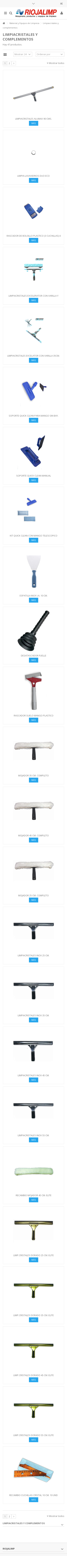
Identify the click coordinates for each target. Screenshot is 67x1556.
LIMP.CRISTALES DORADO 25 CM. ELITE (33, 1255)
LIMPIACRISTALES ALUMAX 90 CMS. (33, 118)
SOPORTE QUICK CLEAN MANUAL (33, 475)
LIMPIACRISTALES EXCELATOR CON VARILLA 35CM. (33, 355)
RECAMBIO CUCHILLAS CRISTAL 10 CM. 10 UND (33, 1495)
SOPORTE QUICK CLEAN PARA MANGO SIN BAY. (33, 415)
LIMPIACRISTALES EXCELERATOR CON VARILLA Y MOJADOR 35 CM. (33, 297)
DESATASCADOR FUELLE (33, 655)
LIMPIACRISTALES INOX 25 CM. (33, 955)
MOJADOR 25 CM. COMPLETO (33, 895)
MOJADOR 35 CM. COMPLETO (33, 775)
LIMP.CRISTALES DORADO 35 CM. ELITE (33, 1315)
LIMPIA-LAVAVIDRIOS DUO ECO (33, 175)
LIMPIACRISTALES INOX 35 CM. (33, 1015)
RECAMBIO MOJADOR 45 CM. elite (33, 1195)
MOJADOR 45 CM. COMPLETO (33, 835)
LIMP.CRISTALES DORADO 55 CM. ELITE (33, 1435)
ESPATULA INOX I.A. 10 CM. (34, 595)
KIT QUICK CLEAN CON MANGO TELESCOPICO (33, 535)
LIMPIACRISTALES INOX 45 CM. (33, 1075)
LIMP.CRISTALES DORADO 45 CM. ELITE (33, 1375)
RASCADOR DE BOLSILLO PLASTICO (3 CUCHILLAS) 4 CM (34, 237)
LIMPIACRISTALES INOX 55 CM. (33, 1135)
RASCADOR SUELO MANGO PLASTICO (33, 715)
